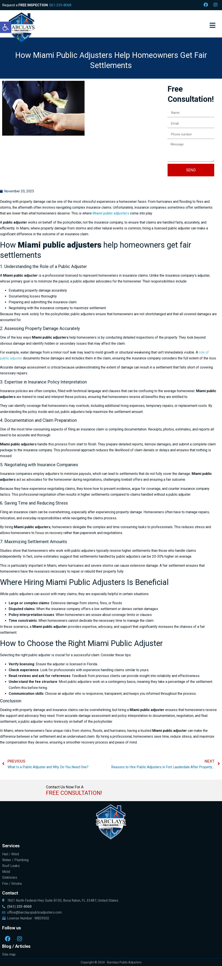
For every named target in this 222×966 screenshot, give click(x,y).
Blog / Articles (16, 946)
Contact (10, 893)
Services (11, 845)
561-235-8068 (60, 5)
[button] (5, 27)
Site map (9, 954)
